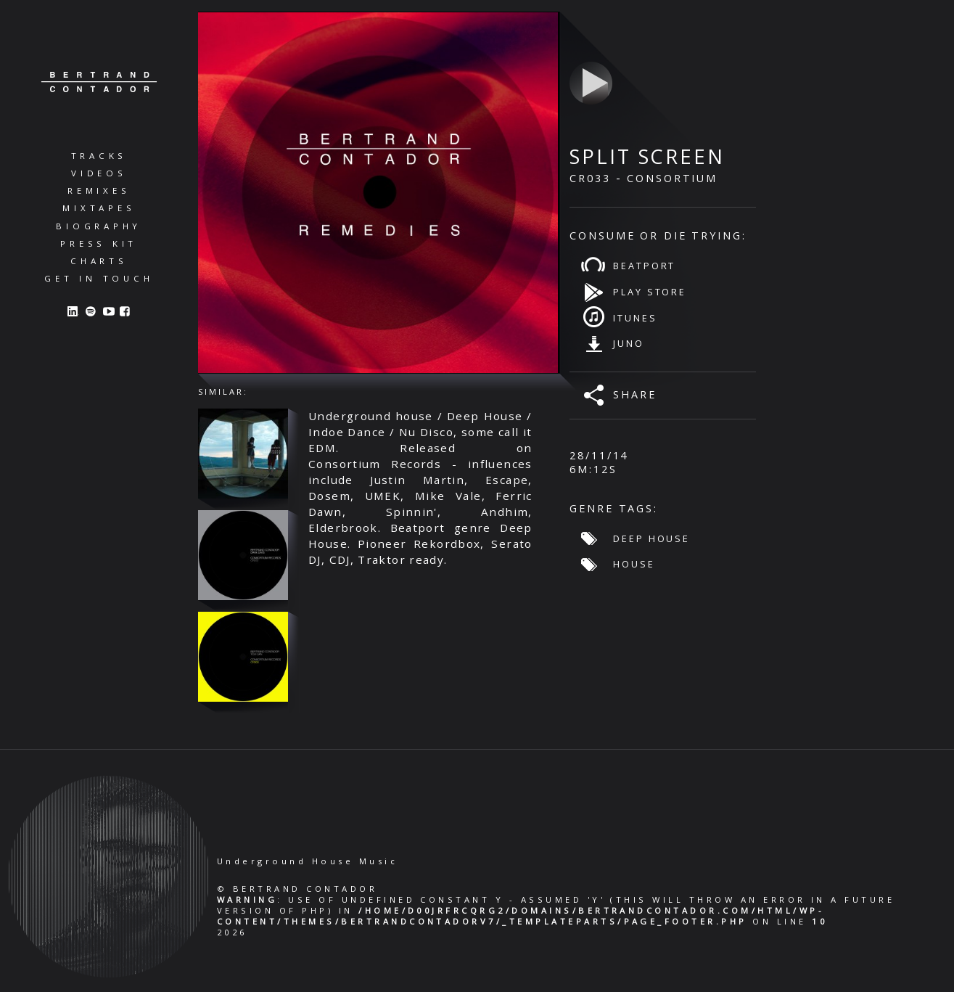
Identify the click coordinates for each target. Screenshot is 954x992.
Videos (99, 173)
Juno (628, 343)
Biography (98, 226)
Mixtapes (98, 207)
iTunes (635, 317)
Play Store (649, 291)
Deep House (651, 538)
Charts (99, 260)
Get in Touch (98, 278)
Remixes (98, 190)
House (633, 563)
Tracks (99, 155)
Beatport (644, 265)
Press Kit (98, 243)
